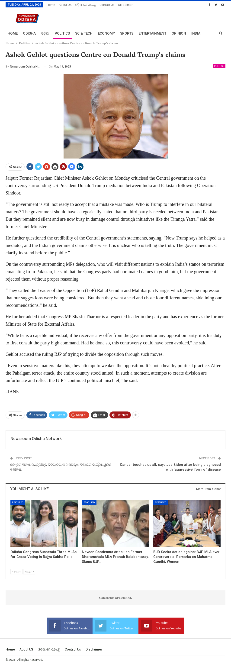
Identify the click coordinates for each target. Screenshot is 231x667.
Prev (16, 571)
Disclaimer (125, 5)
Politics (62, 33)
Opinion (179, 33)
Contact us (107, 5)
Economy (106, 33)
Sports (126, 33)
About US (65, 5)
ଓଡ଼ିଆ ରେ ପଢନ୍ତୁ (85, 5)
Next (29, 571)
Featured (17, 502)
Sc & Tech (84, 33)
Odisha (29, 33)
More (196, 33)
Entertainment (152, 33)
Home (51, 5)
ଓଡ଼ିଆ (45, 33)
